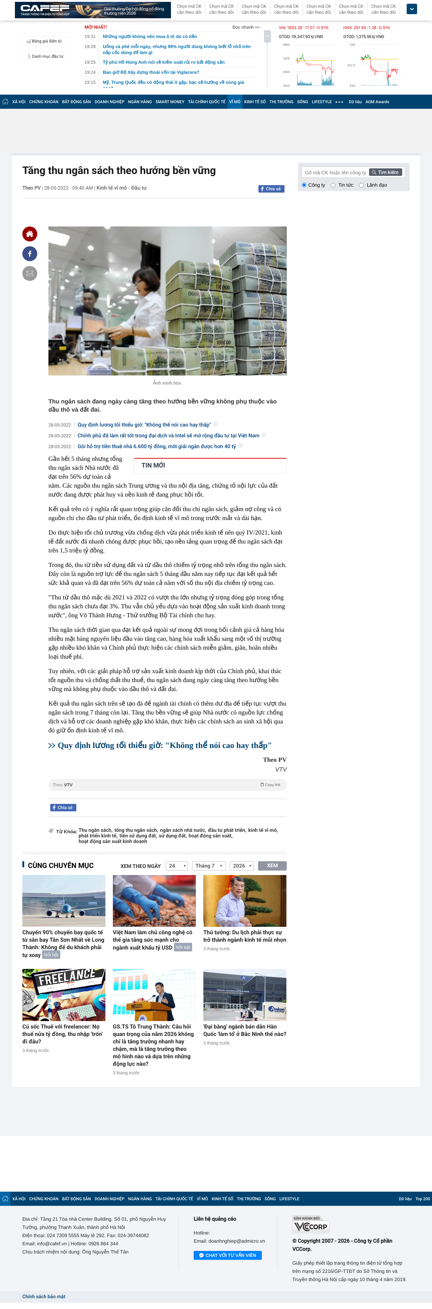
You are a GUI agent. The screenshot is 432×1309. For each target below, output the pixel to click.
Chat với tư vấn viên (227, 1256)
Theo (168, 784)
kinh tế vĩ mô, (263, 830)
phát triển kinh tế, (98, 836)
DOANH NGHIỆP (109, 101)
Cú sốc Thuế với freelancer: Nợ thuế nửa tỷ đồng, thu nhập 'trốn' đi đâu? (62, 1034)
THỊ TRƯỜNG (281, 101)
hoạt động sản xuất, (211, 836)
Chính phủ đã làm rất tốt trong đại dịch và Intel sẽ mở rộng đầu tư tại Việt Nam (172, 436)
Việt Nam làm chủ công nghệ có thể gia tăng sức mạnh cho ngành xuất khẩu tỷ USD (153, 940)
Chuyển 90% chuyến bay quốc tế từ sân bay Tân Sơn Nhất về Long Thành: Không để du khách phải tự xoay (63, 943)
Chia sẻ (273, 188)
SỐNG (302, 101)
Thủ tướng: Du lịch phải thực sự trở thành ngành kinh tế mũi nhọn (244, 936)
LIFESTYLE (322, 101)
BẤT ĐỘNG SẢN (76, 101)
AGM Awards (377, 101)
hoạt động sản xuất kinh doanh (113, 841)
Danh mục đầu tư (44, 56)
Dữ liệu (355, 101)
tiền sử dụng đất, (138, 836)
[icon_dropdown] (412, 9)
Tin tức (346, 185)
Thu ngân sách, (95, 830)
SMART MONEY (170, 101)
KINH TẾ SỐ (255, 101)
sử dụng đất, (173, 836)
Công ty (316, 185)
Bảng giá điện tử (43, 41)
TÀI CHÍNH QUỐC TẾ (207, 101)
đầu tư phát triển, (227, 830)
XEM (272, 866)
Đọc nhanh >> (246, 27)
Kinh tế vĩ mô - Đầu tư (121, 188)
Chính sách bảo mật (43, 1297)
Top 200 (422, 1199)
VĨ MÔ (235, 101)
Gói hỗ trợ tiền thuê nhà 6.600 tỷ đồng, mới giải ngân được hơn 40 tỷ (160, 447)
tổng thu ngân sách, (136, 830)
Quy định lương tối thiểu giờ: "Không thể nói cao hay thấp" (147, 425)
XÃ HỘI (19, 101)
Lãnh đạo (377, 185)
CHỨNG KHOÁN (43, 101)
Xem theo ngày (141, 866)
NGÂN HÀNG (140, 101)
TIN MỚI (153, 465)
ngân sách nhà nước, (183, 830)
